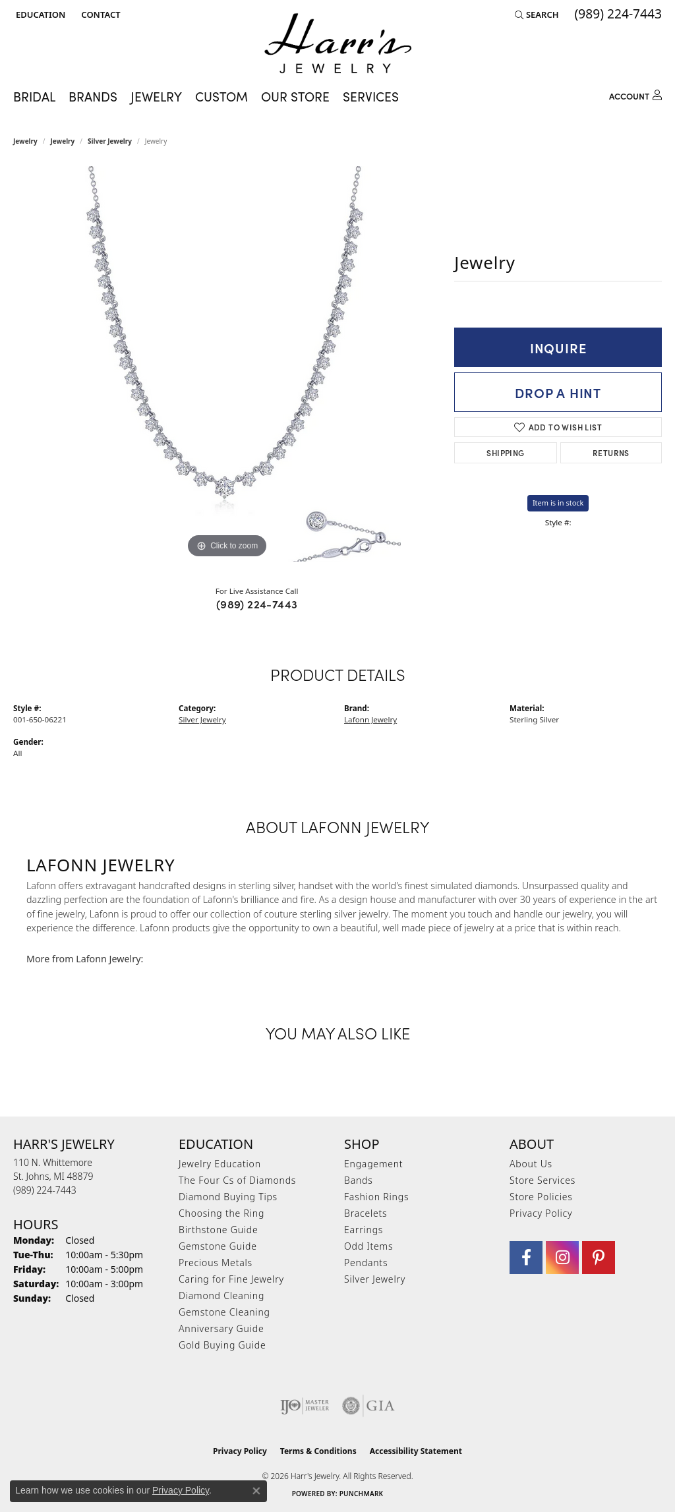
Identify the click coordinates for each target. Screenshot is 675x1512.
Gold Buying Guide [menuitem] (222, 1345)
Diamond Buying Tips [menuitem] (228, 1196)
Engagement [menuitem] (373, 1163)
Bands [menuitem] (358, 1180)
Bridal (34, 96)
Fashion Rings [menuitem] (376, 1196)
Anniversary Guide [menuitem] (221, 1328)
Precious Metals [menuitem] (215, 1262)
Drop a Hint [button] (558, 392)
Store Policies (541, 1196)
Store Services (542, 1180)
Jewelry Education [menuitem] (220, 1163)
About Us (531, 1163)
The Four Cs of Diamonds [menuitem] (237, 1180)
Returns (611, 452)
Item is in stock (558, 503)
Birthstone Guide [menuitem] (218, 1229)
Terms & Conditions (318, 1451)
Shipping (505, 452)
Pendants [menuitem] (366, 1262)
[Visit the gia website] (368, 1405)
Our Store (295, 96)
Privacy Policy (541, 1213)
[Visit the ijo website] (305, 1405)
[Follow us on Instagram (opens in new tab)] (562, 1257)
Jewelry (156, 96)
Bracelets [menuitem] (365, 1213)
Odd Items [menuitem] (368, 1246)
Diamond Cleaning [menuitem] (221, 1295)
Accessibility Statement (416, 1451)
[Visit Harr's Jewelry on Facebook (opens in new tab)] (526, 1257)
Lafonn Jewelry (370, 719)
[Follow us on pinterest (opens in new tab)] (598, 1257)
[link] (99, 14)
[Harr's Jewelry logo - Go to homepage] (338, 43)
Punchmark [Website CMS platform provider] (361, 1493)
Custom (221, 96)
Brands (93, 96)
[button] (39, 14)
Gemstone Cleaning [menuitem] (224, 1312)
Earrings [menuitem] (363, 1229)
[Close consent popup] (256, 1491)
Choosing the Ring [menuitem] (221, 1213)
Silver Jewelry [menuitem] (374, 1279)
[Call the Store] (44, 1190)
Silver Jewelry (110, 141)
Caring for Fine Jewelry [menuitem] (231, 1279)
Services (371, 96)
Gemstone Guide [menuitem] (218, 1246)
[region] (227, 364)
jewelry (63, 141)
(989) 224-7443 (257, 604)
